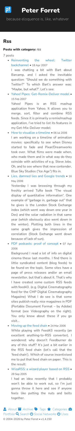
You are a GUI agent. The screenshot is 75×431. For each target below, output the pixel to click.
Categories (58, 409)
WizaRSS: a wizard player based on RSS (40, 369)
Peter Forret (41, 10)
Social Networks (43, 414)
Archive (26, 409)
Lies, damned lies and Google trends (38, 176)
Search (23, 414)
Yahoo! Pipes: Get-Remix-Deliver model (40, 94)
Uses (62, 414)
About (10, 409)
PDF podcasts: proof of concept (34, 243)
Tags (40, 409)
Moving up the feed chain (29, 325)
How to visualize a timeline (30, 132)
